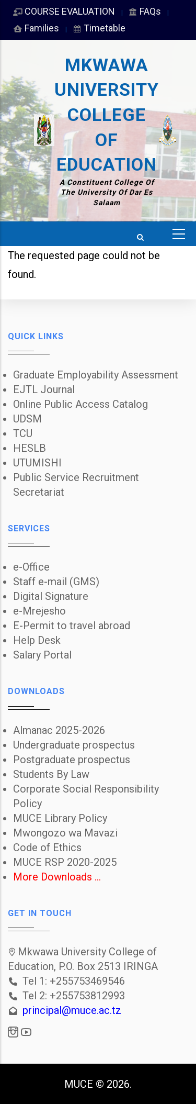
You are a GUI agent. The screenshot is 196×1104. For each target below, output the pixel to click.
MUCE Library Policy (60, 818)
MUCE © (84, 1084)
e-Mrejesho (39, 611)
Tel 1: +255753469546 (73, 981)
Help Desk (37, 640)
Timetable (98, 28)
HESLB (29, 448)
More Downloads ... (57, 877)
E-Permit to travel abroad (71, 625)
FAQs (144, 11)
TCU (22, 433)
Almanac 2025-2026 (59, 730)
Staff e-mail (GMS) (56, 581)
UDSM (27, 418)
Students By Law (51, 774)
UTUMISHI (37, 462)
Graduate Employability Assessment (95, 375)
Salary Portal (42, 655)
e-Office (31, 567)
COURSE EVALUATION (64, 11)
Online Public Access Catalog (80, 404)
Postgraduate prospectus (71, 759)
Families (36, 28)
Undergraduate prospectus (74, 745)
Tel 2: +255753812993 (73, 995)
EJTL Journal (44, 389)
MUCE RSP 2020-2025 (65, 862)
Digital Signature (50, 596)
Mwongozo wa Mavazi (65, 833)
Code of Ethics (47, 847)
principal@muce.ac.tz (71, 1010)
